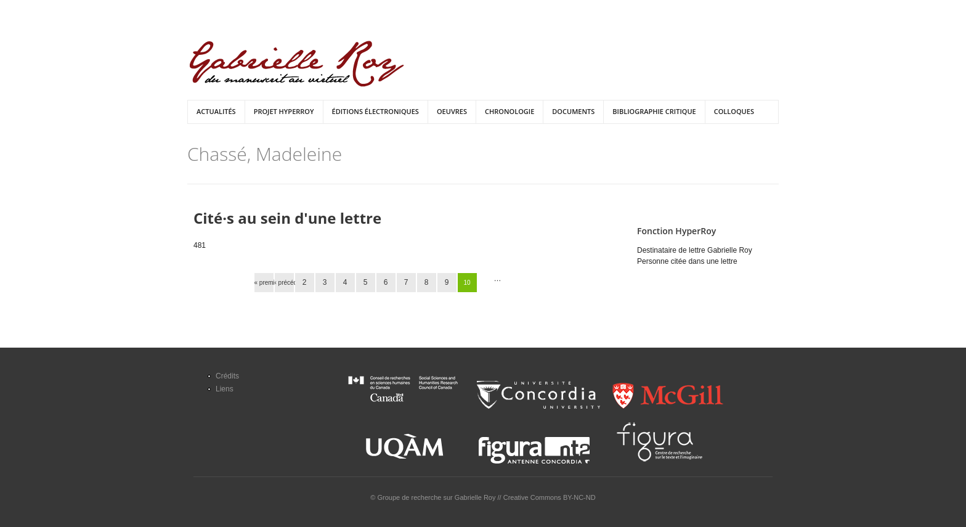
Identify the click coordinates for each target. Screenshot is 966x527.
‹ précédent (284, 282)
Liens (224, 389)
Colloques (734, 111)
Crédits (227, 376)
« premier (264, 282)
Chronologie (509, 111)
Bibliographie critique (654, 111)
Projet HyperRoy (284, 111)
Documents (573, 111)
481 (199, 245)
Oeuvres (452, 111)
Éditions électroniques (375, 111)
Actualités (216, 111)
